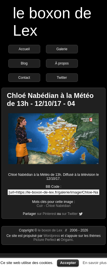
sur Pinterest (46, 214)
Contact (24, 78)
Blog (24, 63)
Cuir (40, 206)
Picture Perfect (44, 240)
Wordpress (52, 236)
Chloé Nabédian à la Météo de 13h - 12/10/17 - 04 (50, 99)
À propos (62, 63)
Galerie (61, 49)
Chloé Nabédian (58, 206)
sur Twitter (70, 214)
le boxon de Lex (50, 230)
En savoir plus (95, 263)
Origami (67, 240)
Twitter (62, 78)
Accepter (68, 263)
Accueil (24, 49)
